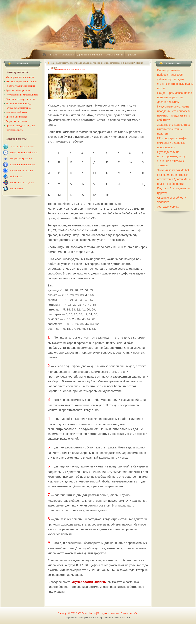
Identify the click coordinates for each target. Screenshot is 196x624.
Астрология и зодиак (16, 121)
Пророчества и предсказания (20, 85)
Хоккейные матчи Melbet (173, 170)
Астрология (67, 54)
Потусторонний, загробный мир (22, 94)
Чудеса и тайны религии (18, 90)
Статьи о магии (114, 54)
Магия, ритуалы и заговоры (20, 77)
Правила (131, 54)
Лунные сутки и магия (22, 146)
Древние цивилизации (89, 54)
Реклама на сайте (129, 613)
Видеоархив (16, 188)
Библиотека (16, 176)
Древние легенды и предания (20, 125)
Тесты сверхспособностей (24, 152)
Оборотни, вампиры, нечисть (20, 99)
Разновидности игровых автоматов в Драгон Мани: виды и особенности (174, 179)
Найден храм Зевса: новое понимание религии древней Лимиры (174, 97)
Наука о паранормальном (18, 108)
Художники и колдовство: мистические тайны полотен (173, 129)
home (44, 55)
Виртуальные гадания (22, 182)
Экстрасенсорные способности (21, 81)
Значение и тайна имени (23, 164)
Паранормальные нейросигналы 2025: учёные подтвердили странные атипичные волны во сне (175, 79)
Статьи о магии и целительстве (68, 69)
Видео (53, 54)
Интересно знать (14, 130)
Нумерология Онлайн (22, 170)
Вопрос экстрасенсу (21, 158)
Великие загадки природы (19, 103)
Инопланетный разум (16, 112)
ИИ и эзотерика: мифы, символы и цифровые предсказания (172, 143)
